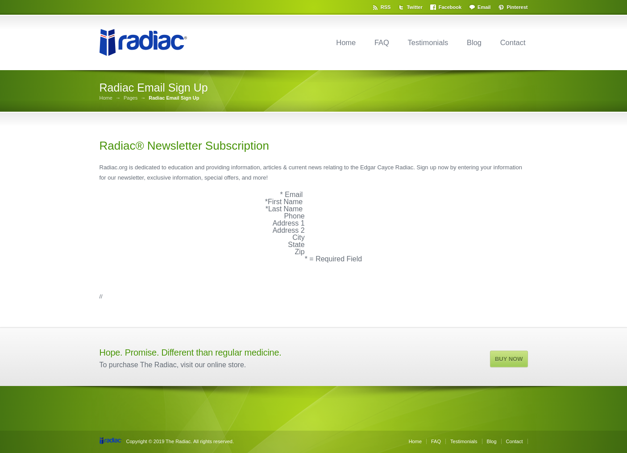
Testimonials (428, 42)
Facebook (450, 7)
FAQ (381, 42)
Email (484, 7)
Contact (513, 42)
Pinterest (517, 7)
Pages (130, 98)
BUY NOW (509, 359)
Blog (474, 42)
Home (346, 42)
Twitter (414, 7)
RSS (386, 7)
